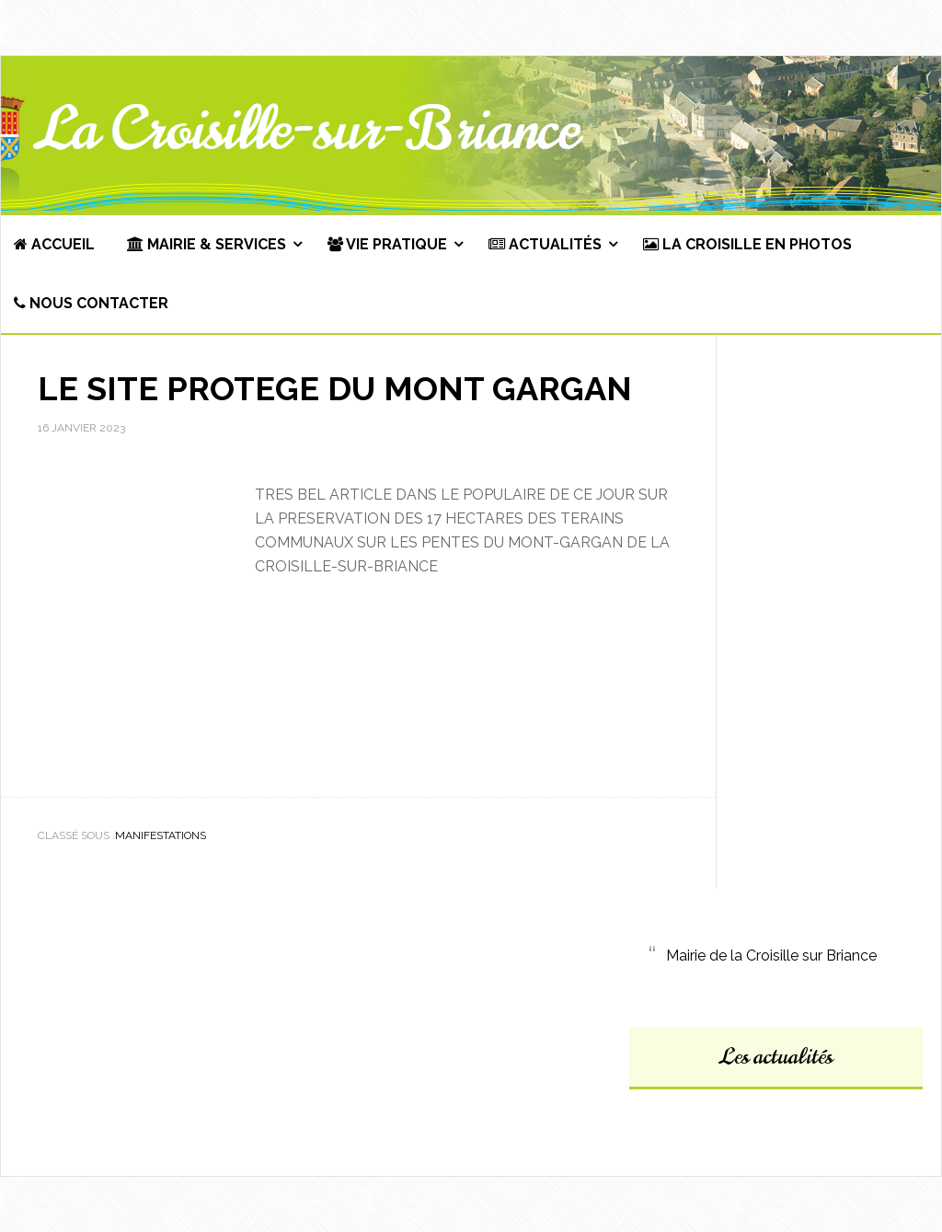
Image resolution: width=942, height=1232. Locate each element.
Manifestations (160, 835)
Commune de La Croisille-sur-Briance (471, 134)
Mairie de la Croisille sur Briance (771, 955)
